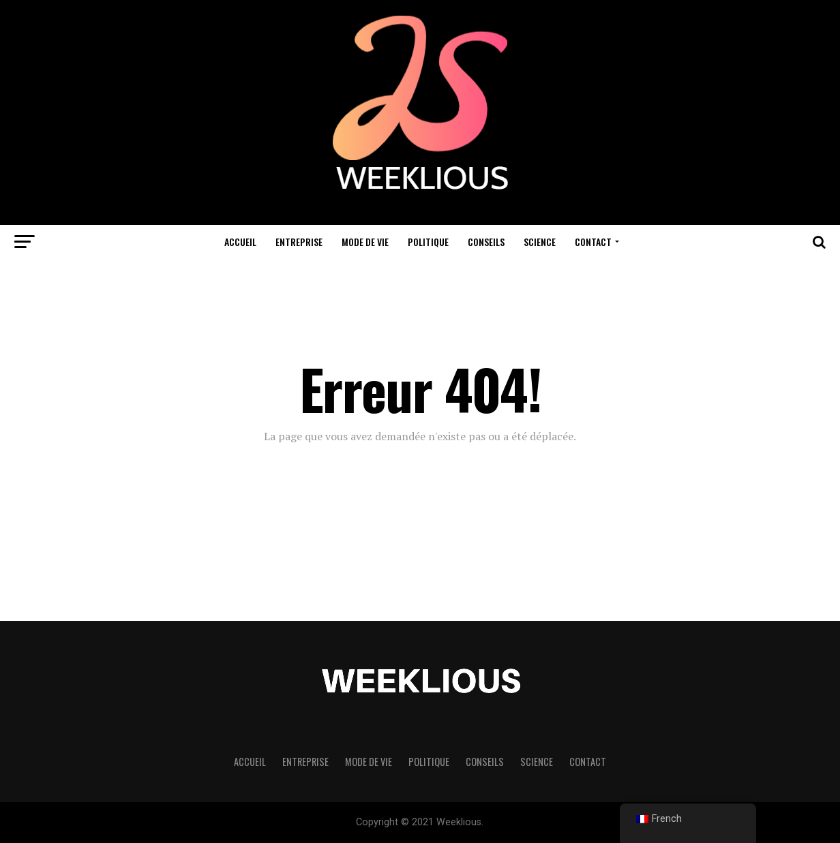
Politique (428, 241)
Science (540, 241)
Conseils (486, 241)
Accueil (240, 241)
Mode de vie (365, 241)
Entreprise (298, 241)
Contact (593, 241)
